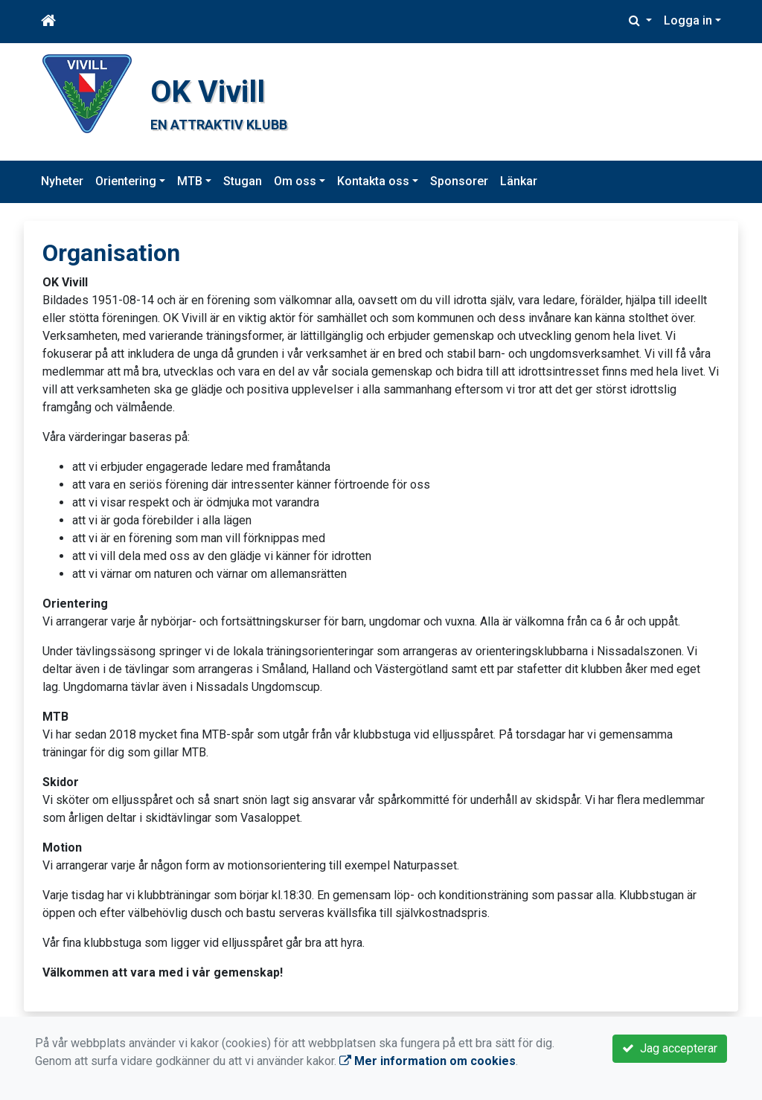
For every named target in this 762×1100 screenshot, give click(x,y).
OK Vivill (207, 91)
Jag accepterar (669, 1048)
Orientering (125, 181)
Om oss (295, 181)
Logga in (688, 20)
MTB (189, 181)
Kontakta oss (373, 181)
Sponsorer (459, 181)
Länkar (518, 181)
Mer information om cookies (427, 1061)
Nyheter (62, 181)
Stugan (242, 181)
